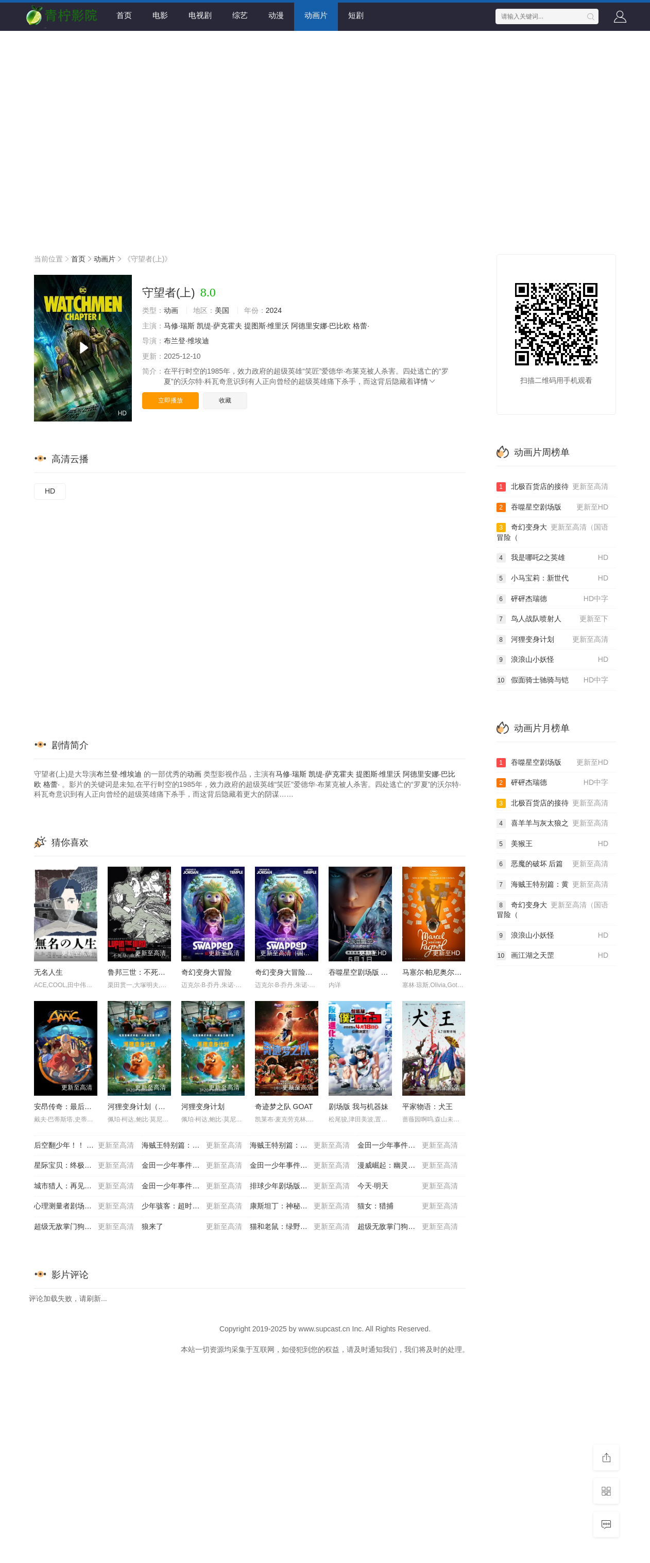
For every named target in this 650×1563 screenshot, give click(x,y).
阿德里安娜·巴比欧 (321, 326)
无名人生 (48, 972)
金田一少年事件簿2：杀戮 (192, 1166)
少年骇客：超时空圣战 (192, 1206)
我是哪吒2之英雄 (553, 558)
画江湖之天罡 (553, 956)
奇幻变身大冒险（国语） (294, 972)
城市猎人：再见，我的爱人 (84, 1186)
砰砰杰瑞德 (553, 599)
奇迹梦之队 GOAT (284, 1106)
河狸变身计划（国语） (144, 1106)
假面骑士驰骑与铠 (553, 680)
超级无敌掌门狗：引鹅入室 (407, 1227)
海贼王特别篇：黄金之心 (192, 1145)
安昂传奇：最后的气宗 (70, 1106)
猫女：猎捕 (407, 1206)
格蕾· (361, 326)
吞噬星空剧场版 (553, 507)
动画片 (316, 15)
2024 (274, 310)
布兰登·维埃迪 (186, 341)
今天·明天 (407, 1186)
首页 (124, 15)
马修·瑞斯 (179, 326)
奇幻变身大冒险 (206, 972)
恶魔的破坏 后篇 (553, 864)
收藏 (225, 400)
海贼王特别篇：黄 (553, 885)
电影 (160, 15)
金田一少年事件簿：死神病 (192, 1186)
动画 (171, 310)
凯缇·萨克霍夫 (219, 326)
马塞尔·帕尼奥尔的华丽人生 (446, 972)
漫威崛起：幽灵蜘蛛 (407, 1166)
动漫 (276, 15)
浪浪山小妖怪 (553, 660)
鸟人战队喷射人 (553, 619)
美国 (222, 310)
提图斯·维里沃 (266, 326)
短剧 (356, 15)
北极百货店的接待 (553, 487)
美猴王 (553, 844)
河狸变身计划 (203, 1106)
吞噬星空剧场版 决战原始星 (373, 972)
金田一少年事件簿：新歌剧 (300, 1166)
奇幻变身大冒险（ (553, 531)
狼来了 (192, 1227)
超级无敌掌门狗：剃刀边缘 (84, 1227)
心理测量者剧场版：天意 (84, 1206)
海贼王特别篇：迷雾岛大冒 (300, 1145)
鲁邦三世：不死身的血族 (147, 972)
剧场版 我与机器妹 (358, 1106)
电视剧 (200, 15)
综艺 (240, 15)
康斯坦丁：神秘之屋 (300, 1206)
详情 (425, 381)
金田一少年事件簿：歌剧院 (407, 1145)
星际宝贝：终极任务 (84, 1166)
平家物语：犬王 (427, 1106)
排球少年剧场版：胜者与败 (300, 1186)
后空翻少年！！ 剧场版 (84, 1145)
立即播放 (170, 400)
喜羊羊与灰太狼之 (553, 823)
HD (50, 491)
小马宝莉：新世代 (553, 578)
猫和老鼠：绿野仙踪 (300, 1227)
